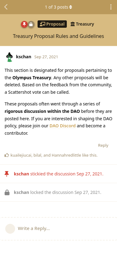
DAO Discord (63, 126)
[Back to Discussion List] (6, 7)
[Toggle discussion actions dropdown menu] (111, 7)
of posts (58, 7)
